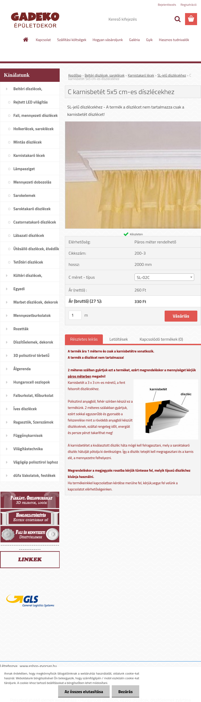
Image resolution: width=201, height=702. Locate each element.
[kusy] (75, 315)
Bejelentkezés (167, 4)
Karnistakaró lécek (141, 75)
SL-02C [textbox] (143, 277)
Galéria (134, 39)
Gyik (149, 39)
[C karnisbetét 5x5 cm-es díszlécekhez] (133, 124)
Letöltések (118, 339)
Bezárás (125, 691)
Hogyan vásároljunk (108, 39)
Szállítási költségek (71, 39)
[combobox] (164, 277)
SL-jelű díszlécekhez (171, 75)
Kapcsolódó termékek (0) (161, 339)
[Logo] (36, 19)
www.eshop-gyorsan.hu (38, 666)
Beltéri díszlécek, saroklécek (105, 75)
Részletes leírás (84, 339)
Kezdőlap (74, 75)
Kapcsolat (43, 39)
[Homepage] (25, 39)
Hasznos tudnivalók (174, 39)
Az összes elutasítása (84, 691)
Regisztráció (189, 4)
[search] (177, 19)
